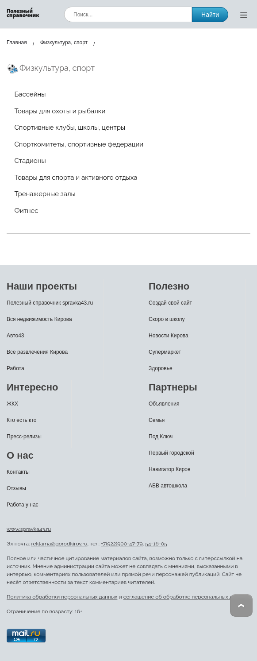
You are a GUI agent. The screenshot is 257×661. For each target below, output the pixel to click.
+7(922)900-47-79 (121, 544)
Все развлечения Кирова (37, 352)
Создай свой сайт (170, 303)
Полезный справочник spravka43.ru (50, 303)
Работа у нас (22, 505)
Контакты (18, 472)
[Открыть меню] (243, 14)
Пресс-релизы (24, 436)
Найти (210, 14)
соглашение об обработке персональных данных (185, 597)
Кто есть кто (22, 420)
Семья (157, 420)
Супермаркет (165, 352)
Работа (15, 368)
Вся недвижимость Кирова (39, 319)
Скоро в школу (167, 319)
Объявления (164, 404)
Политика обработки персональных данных (62, 597)
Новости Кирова (168, 335)
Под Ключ (161, 436)
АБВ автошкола (168, 486)
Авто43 (15, 335)
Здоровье (161, 368)
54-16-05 (156, 544)
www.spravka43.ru (29, 529)
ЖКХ (12, 404)
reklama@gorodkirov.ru (59, 544)
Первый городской (171, 453)
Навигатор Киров (169, 469)
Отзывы (16, 488)
